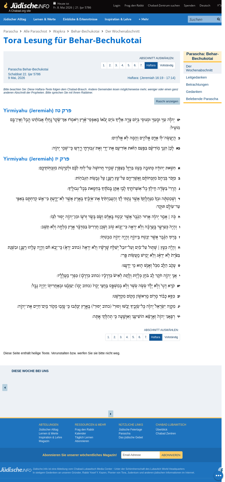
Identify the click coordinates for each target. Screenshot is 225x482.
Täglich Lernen (84, 437)
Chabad (78, 468)
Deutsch (205, 5)
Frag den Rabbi (134, 5)
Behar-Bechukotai (85, 31)
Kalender (80, 433)
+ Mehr (144, 19)
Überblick (161, 429)
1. (104, 65)
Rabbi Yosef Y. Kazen (94, 472)
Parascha (10, 31)
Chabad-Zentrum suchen (164, 5)
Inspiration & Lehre (118, 19)
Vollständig (166, 65)
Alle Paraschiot (35, 31)
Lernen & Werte (44, 19)
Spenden (189, 5)
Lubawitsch (90, 468)
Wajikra (59, 31)
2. (110, 65)
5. (129, 65)
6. (135, 65)
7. (141, 65)
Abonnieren (82, 441)
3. (116, 65)
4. (123, 65)
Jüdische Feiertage (130, 429)
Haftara (151, 65)
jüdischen (159, 472)
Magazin (44, 441)
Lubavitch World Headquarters (167, 468)
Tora (123, 472)
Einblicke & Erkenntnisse (80, 19)
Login (116, 5)
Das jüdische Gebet (131, 437)
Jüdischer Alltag (14, 19)
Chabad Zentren (166, 433)
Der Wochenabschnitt (122, 31)
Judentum (133, 472)
